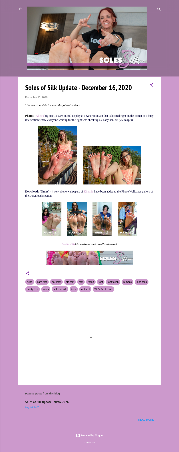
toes (73, 289)
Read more (146, 419)
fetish (91, 281)
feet (81, 281)
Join (63, 244)
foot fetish (113, 281)
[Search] (159, 9)
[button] (152, 85)
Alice (29, 281)
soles (46, 289)
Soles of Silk (70, 244)
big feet (70, 281)
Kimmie (88, 191)
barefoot (56, 281)
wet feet (85, 289)
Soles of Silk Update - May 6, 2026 (47, 402)
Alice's (40, 115)
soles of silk (60, 289)
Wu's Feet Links (103, 289)
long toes (141, 281)
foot (101, 281)
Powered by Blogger (90, 435)
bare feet (42, 281)
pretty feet (32, 289)
